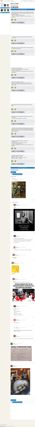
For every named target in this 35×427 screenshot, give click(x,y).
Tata (16, 335)
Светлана (5, 5)
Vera (2, 5)
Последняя (20, 174)
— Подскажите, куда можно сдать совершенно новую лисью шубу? (21, 36)
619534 (19, 336)
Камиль (17, 327)
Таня (14, 178)
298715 (16, 366)
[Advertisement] (5, 24)
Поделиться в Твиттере (24, 22)
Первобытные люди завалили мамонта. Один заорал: (19, 140)
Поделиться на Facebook (19, 22)
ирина (8, 5)
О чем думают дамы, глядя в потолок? (17, 155)
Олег (8, 10)
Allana (17, 235)
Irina (2, 10)
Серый (17, 204)
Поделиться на (21, 22)
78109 (17, 179)
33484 (19, 236)
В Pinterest (22, 22)
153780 (19, 205)
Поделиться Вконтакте (18, 22)
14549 (19, 320)
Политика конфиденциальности (3, 424)
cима (5, 10)
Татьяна (14, 343)
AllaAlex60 (17, 319)
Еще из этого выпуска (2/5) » (22, 9)
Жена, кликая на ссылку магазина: (16, 68)
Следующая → (13, 172)
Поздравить (2, 12)
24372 (19, 247)
